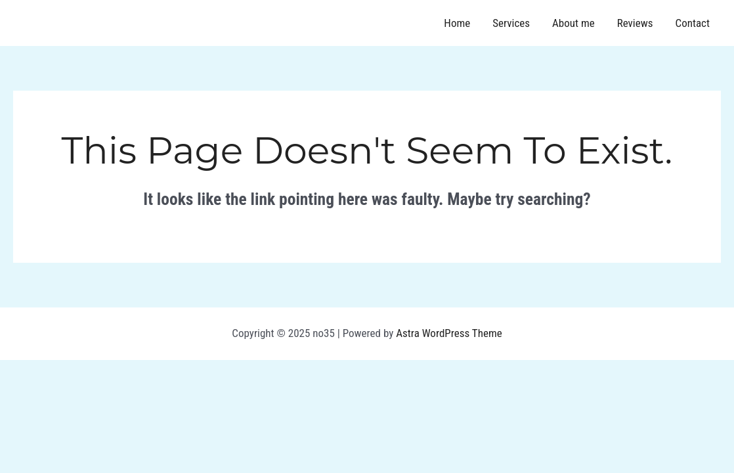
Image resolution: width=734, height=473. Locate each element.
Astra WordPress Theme (449, 333)
